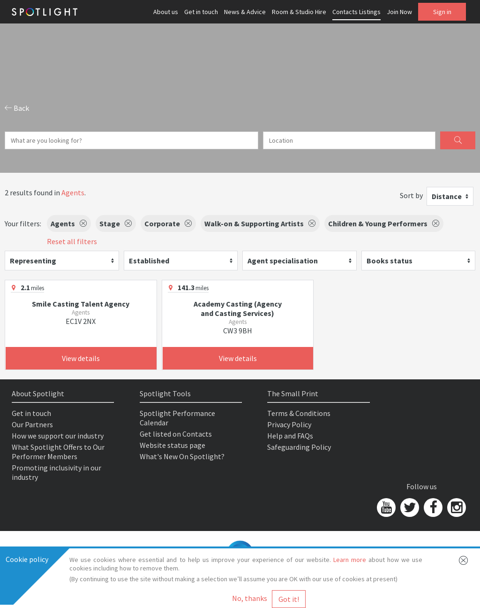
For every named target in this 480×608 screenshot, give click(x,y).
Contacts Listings (356, 12)
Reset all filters (72, 241)
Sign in (442, 12)
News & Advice (245, 12)
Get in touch (201, 12)
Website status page (172, 445)
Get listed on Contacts (176, 434)
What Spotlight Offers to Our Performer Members (58, 451)
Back (17, 108)
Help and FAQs (290, 435)
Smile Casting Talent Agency (80, 303)
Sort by (411, 195)
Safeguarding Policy (299, 447)
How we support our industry (58, 435)
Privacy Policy (289, 424)
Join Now (399, 12)
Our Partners (32, 424)
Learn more (349, 559)
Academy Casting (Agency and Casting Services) (238, 308)
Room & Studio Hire (299, 12)
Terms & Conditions (298, 413)
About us (165, 12)
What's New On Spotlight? (182, 456)
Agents (72, 192)
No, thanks (249, 598)
